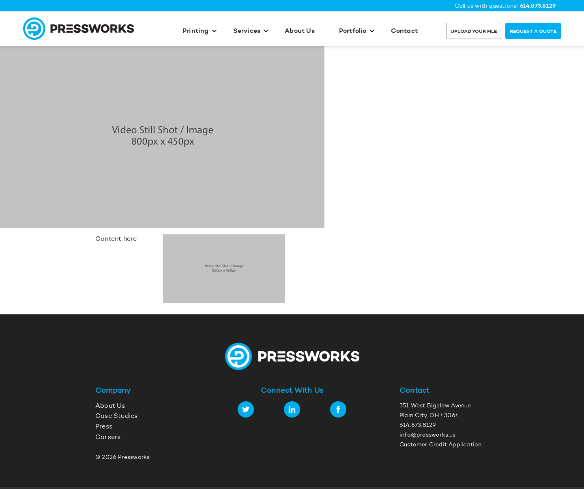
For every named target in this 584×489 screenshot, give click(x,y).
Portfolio (353, 31)
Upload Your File (474, 31)
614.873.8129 (538, 6)
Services (247, 31)
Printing (195, 31)
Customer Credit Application (440, 445)
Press (103, 427)
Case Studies (116, 416)
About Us (300, 31)
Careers (107, 437)
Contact (404, 31)
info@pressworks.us (427, 435)
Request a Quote (533, 31)
